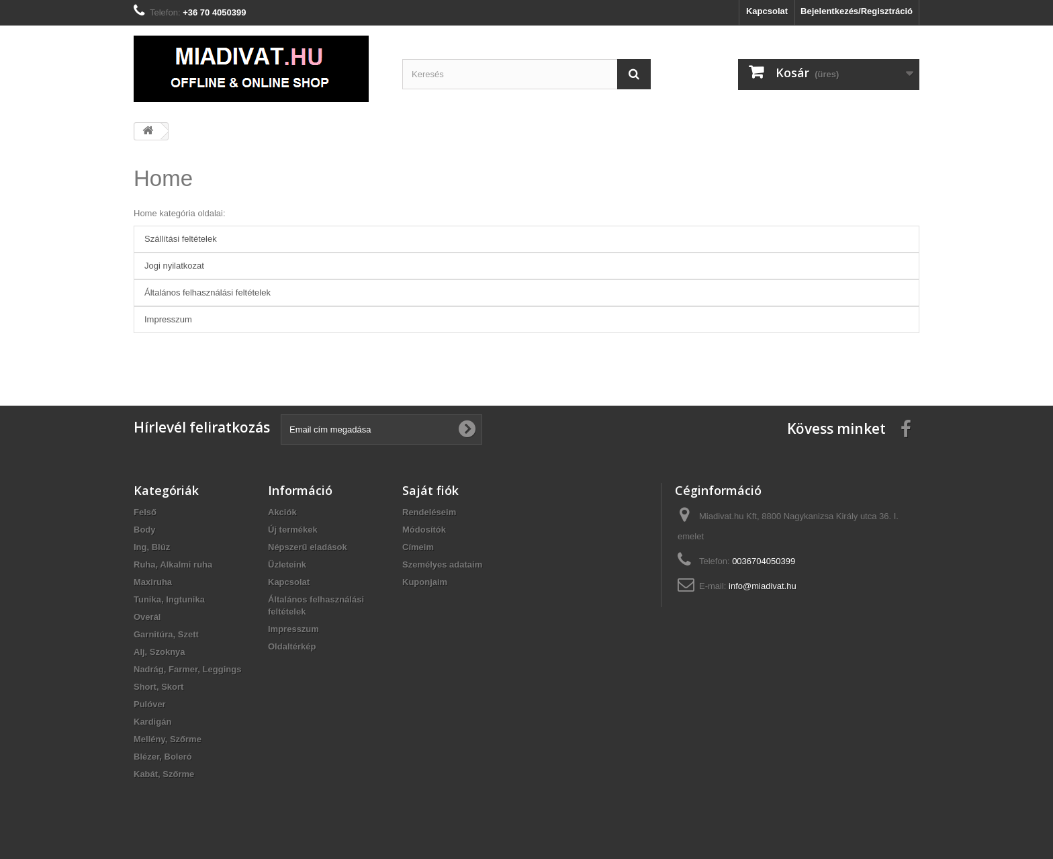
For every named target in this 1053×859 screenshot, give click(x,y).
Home (163, 178)
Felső (145, 512)
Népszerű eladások (307, 547)
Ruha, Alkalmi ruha (173, 564)
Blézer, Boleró (163, 757)
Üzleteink (287, 564)
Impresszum (168, 319)
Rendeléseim (429, 512)
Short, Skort (158, 687)
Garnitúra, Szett (166, 634)
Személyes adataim (442, 564)
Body (145, 530)
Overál (147, 617)
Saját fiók (430, 490)
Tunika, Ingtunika (169, 599)
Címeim (418, 547)
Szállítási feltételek (180, 239)
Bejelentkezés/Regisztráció (856, 11)
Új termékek (293, 530)
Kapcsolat (767, 11)
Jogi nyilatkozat (174, 266)
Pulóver (150, 704)
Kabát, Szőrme (164, 774)
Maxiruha (153, 582)
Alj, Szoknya (159, 652)
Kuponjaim (424, 582)
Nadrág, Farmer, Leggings (187, 669)
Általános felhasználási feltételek (207, 292)
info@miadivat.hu (762, 586)
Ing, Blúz (152, 547)
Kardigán (152, 722)
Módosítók (424, 530)
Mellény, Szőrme (167, 739)
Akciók (282, 512)
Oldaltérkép (292, 646)
